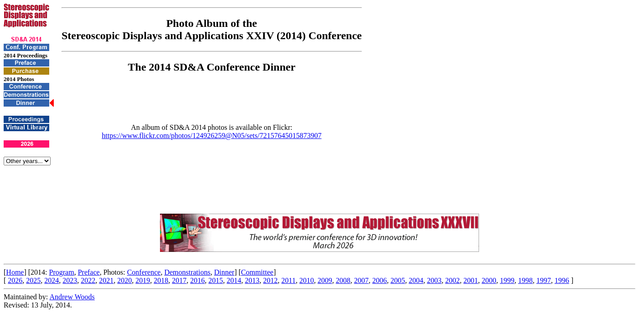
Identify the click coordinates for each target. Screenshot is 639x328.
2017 (179, 280)
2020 (124, 280)
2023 (69, 280)
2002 (452, 280)
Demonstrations (187, 272)
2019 (142, 280)
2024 (51, 280)
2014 (234, 280)
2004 (416, 280)
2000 (489, 280)
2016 (197, 280)
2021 (106, 280)
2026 (15, 280)
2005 (398, 280)
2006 (379, 280)
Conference (144, 272)
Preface (89, 272)
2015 (215, 280)
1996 (562, 280)
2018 (161, 280)
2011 (288, 280)
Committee (257, 272)
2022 (88, 280)
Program (61, 272)
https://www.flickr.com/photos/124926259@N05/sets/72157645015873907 (211, 135)
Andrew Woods (71, 297)
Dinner (224, 272)
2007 (361, 280)
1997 (543, 280)
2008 (343, 280)
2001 (471, 280)
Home (15, 272)
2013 (252, 280)
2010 (306, 280)
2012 (270, 280)
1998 (525, 280)
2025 (33, 280)
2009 (325, 280)
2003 (434, 280)
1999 (507, 280)
